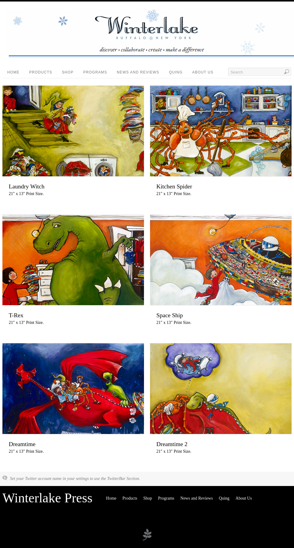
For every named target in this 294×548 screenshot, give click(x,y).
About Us (203, 72)
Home (13, 72)
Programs (95, 72)
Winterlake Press (47, 498)
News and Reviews (138, 72)
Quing (176, 72)
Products (40, 72)
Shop (68, 72)
